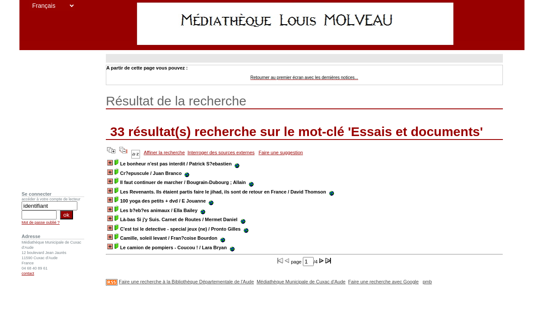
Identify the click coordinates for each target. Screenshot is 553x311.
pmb (427, 281)
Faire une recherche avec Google (383, 281)
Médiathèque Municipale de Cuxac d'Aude (301, 281)
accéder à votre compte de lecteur (51, 199)
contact (28, 273)
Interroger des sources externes (221, 152)
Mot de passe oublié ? (41, 222)
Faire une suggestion (280, 152)
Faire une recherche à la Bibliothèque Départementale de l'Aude (186, 281)
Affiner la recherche (164, 152)
